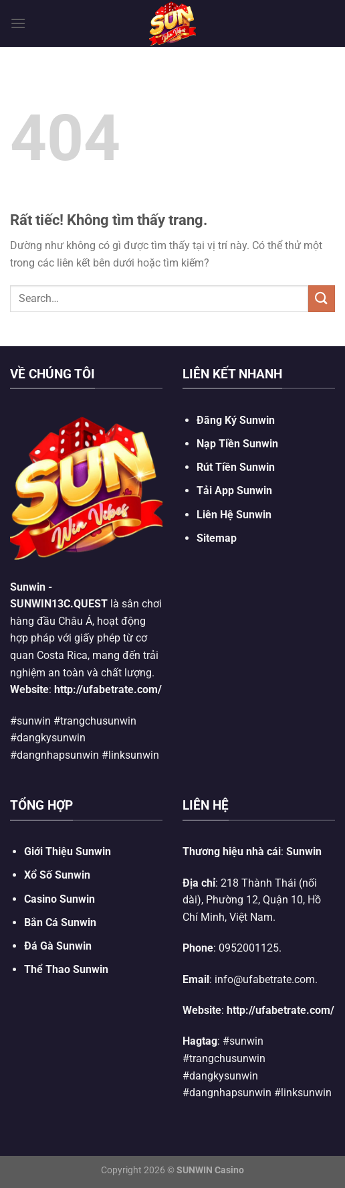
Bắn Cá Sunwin (60, 922)
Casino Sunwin (59, 899)
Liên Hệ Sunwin (234, 514)
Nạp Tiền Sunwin (237, 443)
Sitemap (217, 538)
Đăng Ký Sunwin (236, 420)
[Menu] (18, 23)
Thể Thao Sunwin (66, 969)
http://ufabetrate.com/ (108, 689)
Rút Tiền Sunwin (236, 467)
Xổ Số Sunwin (57, 875)
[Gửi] (321, 298)
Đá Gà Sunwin (58, 946)
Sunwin (27, 587)
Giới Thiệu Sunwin (67, 851)
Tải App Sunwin (234, 490)
